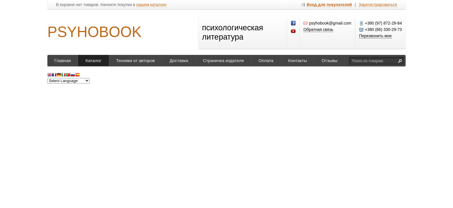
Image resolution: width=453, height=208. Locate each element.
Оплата (266, 60)
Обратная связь (318, 29)
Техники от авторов (135, 60)
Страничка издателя (223, 60)
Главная (62, 60)
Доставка (179, 60)
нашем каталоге (151, 5)
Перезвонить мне (375, 36)
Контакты (297, 60)
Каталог (93, 60)
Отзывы (329, 60)
